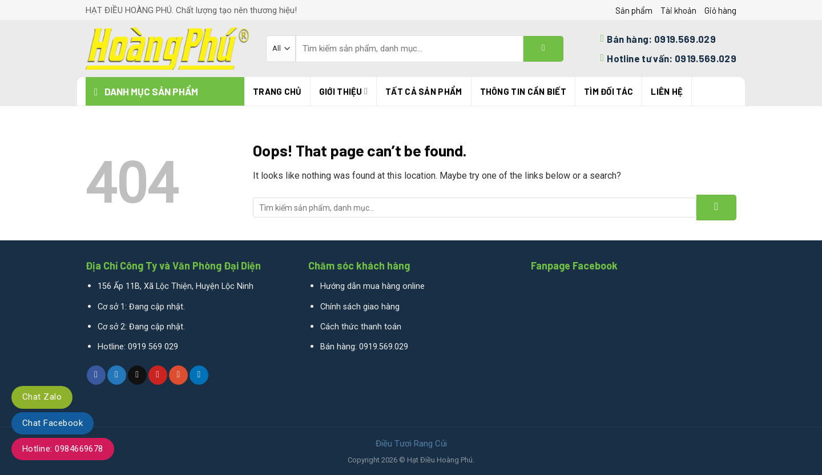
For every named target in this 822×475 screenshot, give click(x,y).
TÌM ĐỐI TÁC (608, 91)
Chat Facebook (52, 423)
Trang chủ (277, 91)
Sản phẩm (633, 10)
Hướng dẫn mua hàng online (372, 286)
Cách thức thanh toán (360, 327)
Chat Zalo (42, 397)
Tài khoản (678, 10)
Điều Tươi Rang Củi (411, 443)
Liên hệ (667, 91)
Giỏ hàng (720, 10)
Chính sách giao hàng (360, 307)
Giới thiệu (343, 91)
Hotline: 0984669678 (62, 449)
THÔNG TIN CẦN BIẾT (523, 91)
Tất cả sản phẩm (423, 91)
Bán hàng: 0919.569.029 (364, 347)
